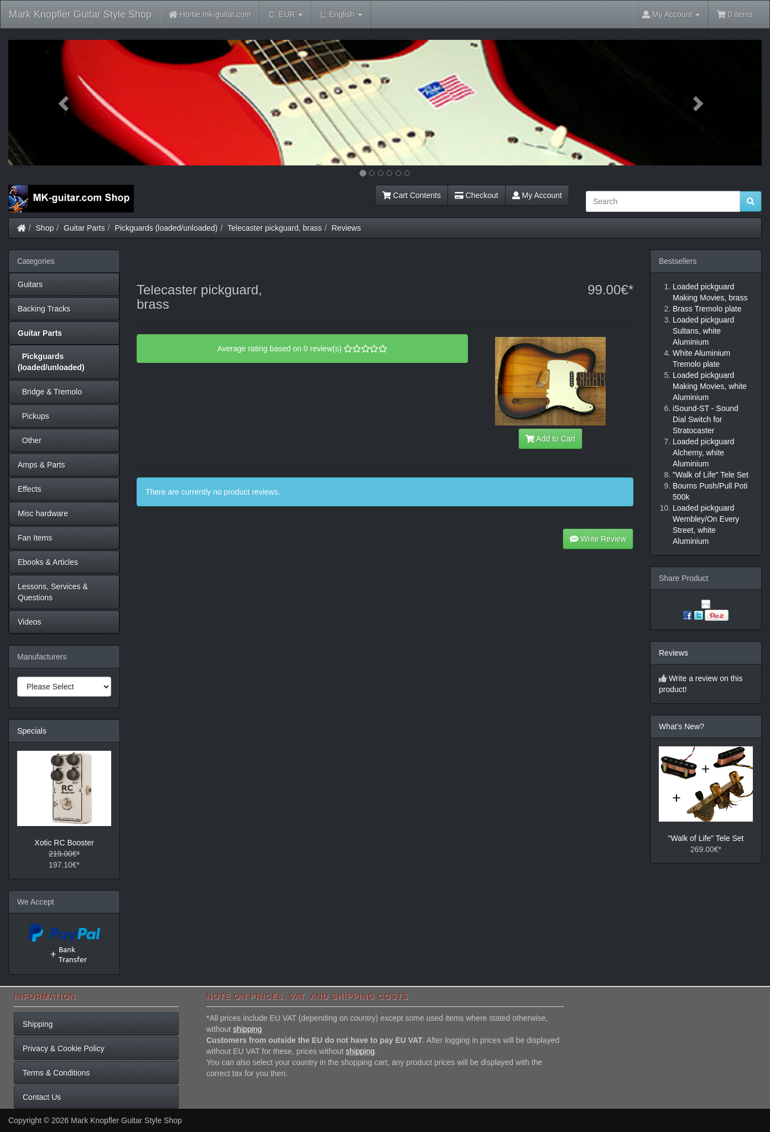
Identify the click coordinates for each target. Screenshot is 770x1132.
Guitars (30, 284)
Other (29, 440)
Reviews (346, 228)
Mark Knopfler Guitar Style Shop (80, 14)
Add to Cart (550, 438)
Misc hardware (43, 513)
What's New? (681, 726)
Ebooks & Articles (48, 562)
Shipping (38, 1024)
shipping (247, 1029)
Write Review (598, 538)
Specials (31, 730)
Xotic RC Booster (63, 842)
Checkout (476, 195)
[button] (64, 102)
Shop (45, 228)
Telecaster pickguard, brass (274, 228)
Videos (29, 621)
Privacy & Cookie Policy (64, 1048)
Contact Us (42, 1097)
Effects (29, 489)
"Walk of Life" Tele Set (706, 838)
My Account (537, 195)
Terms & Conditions (56, 1072)
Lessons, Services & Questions (53, 592)
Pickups (33, 416)
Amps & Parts (41, 464)
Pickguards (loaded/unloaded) (166, 228)
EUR (286, 14)
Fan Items (35, 537)
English (341, 14)
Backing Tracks (44, 308)
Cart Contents (411, 195)
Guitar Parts (84, 228)
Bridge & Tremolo (50, 391)
